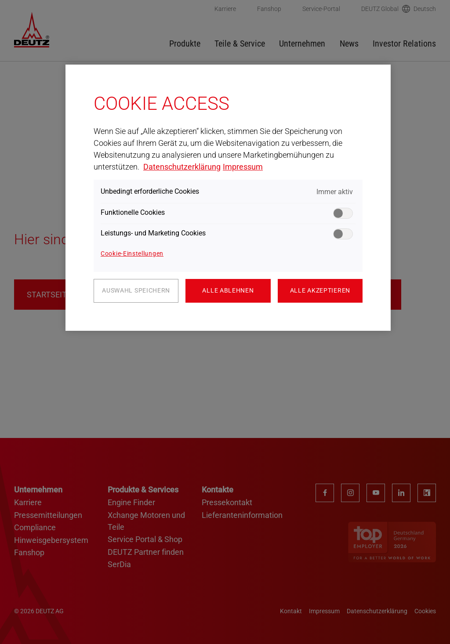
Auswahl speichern (136, 290)
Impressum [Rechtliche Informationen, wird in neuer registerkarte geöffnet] (243, 166)
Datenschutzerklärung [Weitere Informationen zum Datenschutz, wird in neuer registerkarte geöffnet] (182, 166)
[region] (228, 198)
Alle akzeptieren (320, 290)
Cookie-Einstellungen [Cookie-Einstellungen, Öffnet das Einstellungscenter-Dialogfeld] (132, 253)
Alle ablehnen (228, 290)
